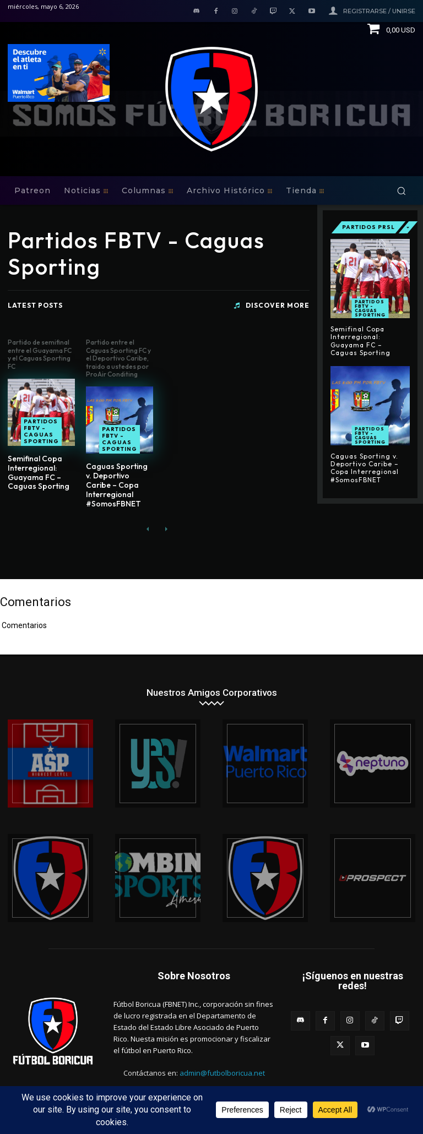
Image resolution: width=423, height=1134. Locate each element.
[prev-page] (148, 529)
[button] (401, 191)
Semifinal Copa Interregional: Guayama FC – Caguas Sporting (38, 472)
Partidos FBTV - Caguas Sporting (41, 431)
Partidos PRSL (368, 227)
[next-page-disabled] (165, 529)
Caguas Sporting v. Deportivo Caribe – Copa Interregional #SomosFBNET (117, 484)
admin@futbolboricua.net (222, 1073)
